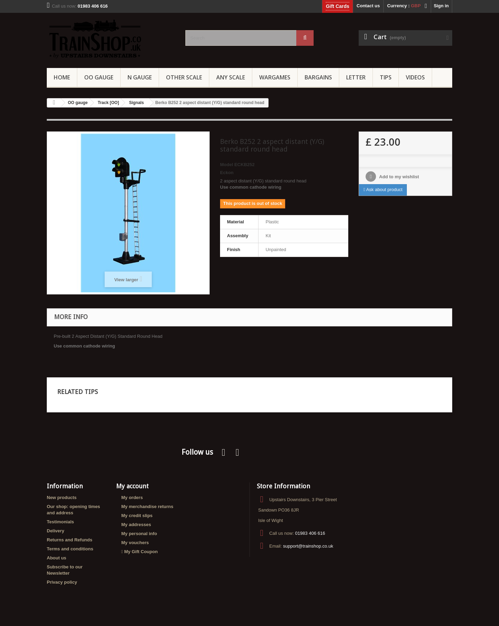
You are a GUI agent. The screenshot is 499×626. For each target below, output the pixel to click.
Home (62, 77)
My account (132, 486)
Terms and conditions (70, 548)
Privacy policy (62, 582)
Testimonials (60, 521)
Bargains (318, 77)
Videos (415, 77)
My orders (132, 497)
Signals (136, 102)
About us (56, 557)
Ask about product (383, 189)
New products (62, 497)
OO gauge (98, 77)
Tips (386, 77)
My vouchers (135, 542)
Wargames (274, 77)
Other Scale (184, 77)
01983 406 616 (310, 533)
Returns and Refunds (69, 539)
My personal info (139, 533)
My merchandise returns (147, 506)
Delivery (55, 530)
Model (226, 164)
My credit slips (136, 515)
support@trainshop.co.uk (308, 546)
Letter (356, 77)
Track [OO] (108, 102)
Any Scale (230, 77)
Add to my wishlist (398, 176)
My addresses (136, 524)
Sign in (441, 5)
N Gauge (140, 77)
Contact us (368, 5)
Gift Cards (337, 6)
